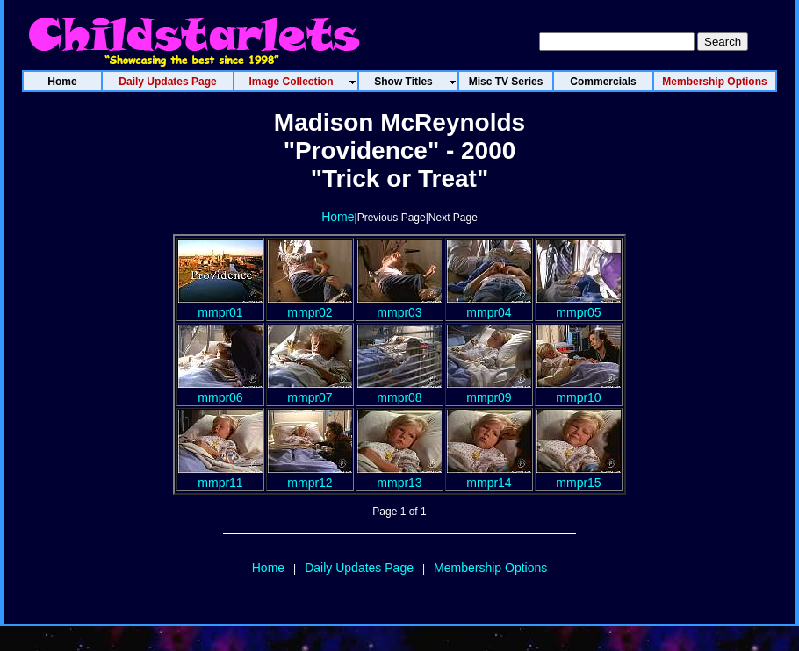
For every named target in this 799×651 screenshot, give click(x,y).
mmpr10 (578, 390)
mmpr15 (578, 475)
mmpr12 (310, 475)
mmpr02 (310, 305)
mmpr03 (399, 305)
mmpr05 (578, 305)
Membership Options (490, 568)
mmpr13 (399, 475)
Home (337, 217)
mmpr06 (220, 390)
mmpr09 (489, 390)
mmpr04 (489, 305)
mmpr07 (310, 390)
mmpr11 (220, 475)
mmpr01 (220, 305)
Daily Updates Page (359, 568)
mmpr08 (399, 390)
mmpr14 (489, 475)
